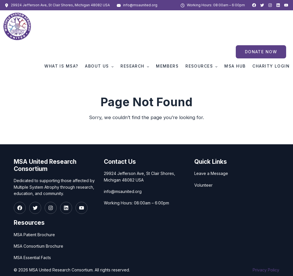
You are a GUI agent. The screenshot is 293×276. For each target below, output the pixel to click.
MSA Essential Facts (32, 257)
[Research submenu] (148, 66)
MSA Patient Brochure (34, 234)
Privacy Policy (266, 269)
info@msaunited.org (140, 5)
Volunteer (203, 184)
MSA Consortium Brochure (38, 246)
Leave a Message (211, 173)
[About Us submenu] (112, 66)
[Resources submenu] (216, 66)
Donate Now (261, 51)
